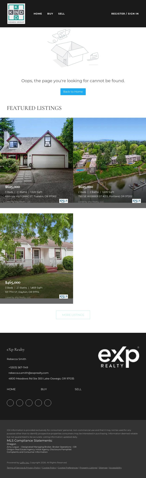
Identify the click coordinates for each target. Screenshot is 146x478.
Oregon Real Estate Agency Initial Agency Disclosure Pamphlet (39, 449)
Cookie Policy (49, 467)
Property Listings (88, 467)
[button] (16, 13)
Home (38, 13)
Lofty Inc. (24, 462)
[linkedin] (19, 402)
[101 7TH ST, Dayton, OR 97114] (36, 256)
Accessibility (115, 467)
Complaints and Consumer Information (27, 452)
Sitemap (103, 467)
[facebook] (10, 402)
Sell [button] (61, 13)
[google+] (47, 402)
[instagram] (29, 402)
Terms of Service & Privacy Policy (23, 467)
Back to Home (73, 91)
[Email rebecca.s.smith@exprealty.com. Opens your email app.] (28, 372)
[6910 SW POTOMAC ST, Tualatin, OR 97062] (36, 160)
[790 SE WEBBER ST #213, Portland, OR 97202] (109, 160)
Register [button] (118, 13)
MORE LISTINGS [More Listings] (73, 315)
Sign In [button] (133, 13)
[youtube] (38, 402)
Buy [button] (50, 13)
